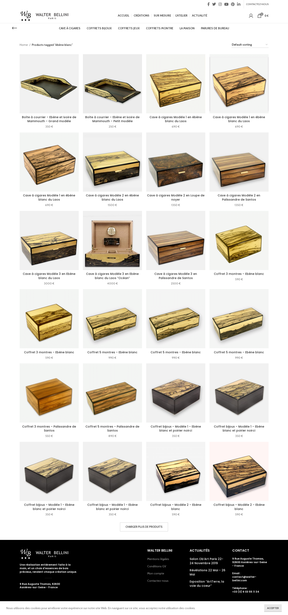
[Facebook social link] (208, 4)
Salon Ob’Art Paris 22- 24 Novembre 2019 (206, 561)
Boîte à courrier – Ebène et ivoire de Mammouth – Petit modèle (112, 119)
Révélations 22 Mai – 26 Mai (207, 572)
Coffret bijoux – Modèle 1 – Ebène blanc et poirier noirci (176, 428)
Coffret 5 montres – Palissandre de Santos (112, 428)
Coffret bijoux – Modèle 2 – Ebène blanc (175, 507)
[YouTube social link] (226, 4)
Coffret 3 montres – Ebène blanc (239, 274)
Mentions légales (158, 559)
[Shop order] (250, 45)
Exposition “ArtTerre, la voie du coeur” (207, 584)
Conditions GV (156, 566)
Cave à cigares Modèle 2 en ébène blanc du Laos (112, 197)
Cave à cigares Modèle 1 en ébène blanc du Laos (176, 119)
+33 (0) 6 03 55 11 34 (245, 591)
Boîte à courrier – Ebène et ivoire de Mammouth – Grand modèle (49, 119)
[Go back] (14, 28)
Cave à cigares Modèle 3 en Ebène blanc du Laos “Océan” (112, 276)
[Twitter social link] (214, 4)
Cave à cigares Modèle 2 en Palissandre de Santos (239, 197)
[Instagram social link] (220, 4)
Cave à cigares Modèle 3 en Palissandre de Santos (175, 276)
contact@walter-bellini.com (244, 578)
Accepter (273, 608)
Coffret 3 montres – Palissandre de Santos (49, 428)
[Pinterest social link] (233, 4)
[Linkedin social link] (239, 4)
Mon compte (155, 573)
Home (24, 45)
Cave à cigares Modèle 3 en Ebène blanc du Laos (49, 276)
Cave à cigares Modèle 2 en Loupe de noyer (175, 197)
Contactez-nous (158, 581)
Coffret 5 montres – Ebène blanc (112, 352)
